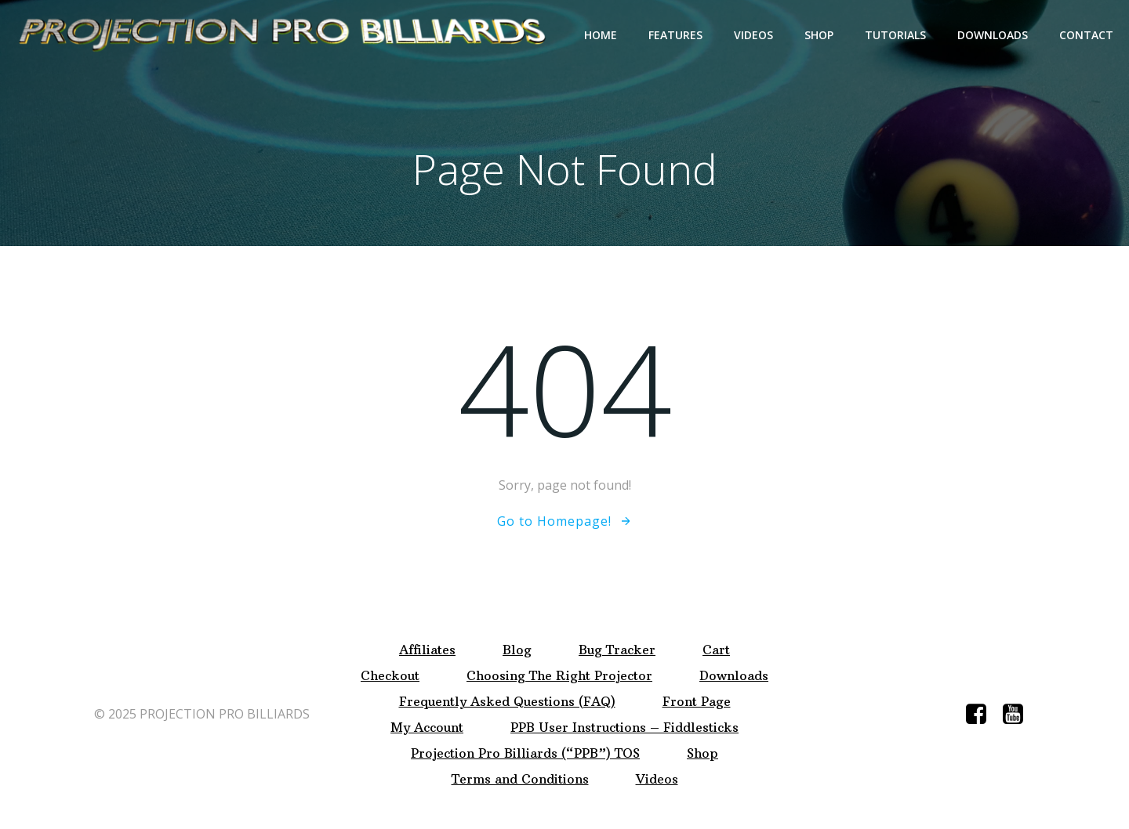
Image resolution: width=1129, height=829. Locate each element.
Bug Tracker (617, 650)
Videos (753, 34)
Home (600, 34)
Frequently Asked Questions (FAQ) (507, 701)
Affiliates (427, 650)
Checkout (390, 676)
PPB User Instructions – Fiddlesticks (624, 727)
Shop (818, 34)
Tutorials (895, 34)
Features (675, 34)
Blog (517, 650)
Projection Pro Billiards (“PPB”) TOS (525, 753)
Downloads (992, 34)
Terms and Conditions (520, 779)
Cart (716, 650)
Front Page (697, 701)
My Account (426, 727)
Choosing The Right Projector (559, 676)
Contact (1086, 34)
